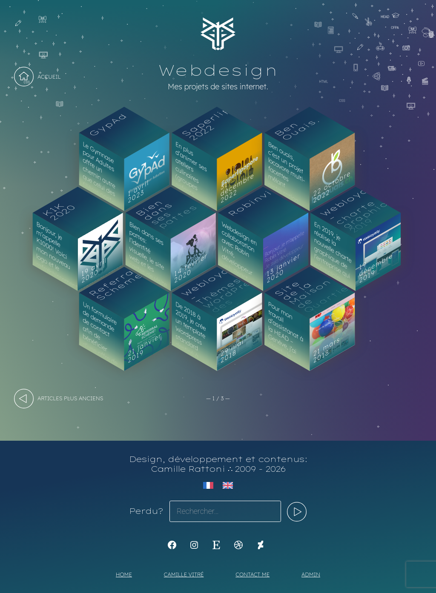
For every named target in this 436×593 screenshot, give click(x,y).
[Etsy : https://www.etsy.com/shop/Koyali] (216, 545)
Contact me (252, 574)
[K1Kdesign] (172, 545)
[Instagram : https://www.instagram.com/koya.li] (194, 545)
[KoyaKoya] (260, 545)
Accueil (49, 76)
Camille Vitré (184, 574)
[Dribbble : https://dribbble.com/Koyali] (238, 545)
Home (124, 574)
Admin (310, 574)
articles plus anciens (70, 398)
